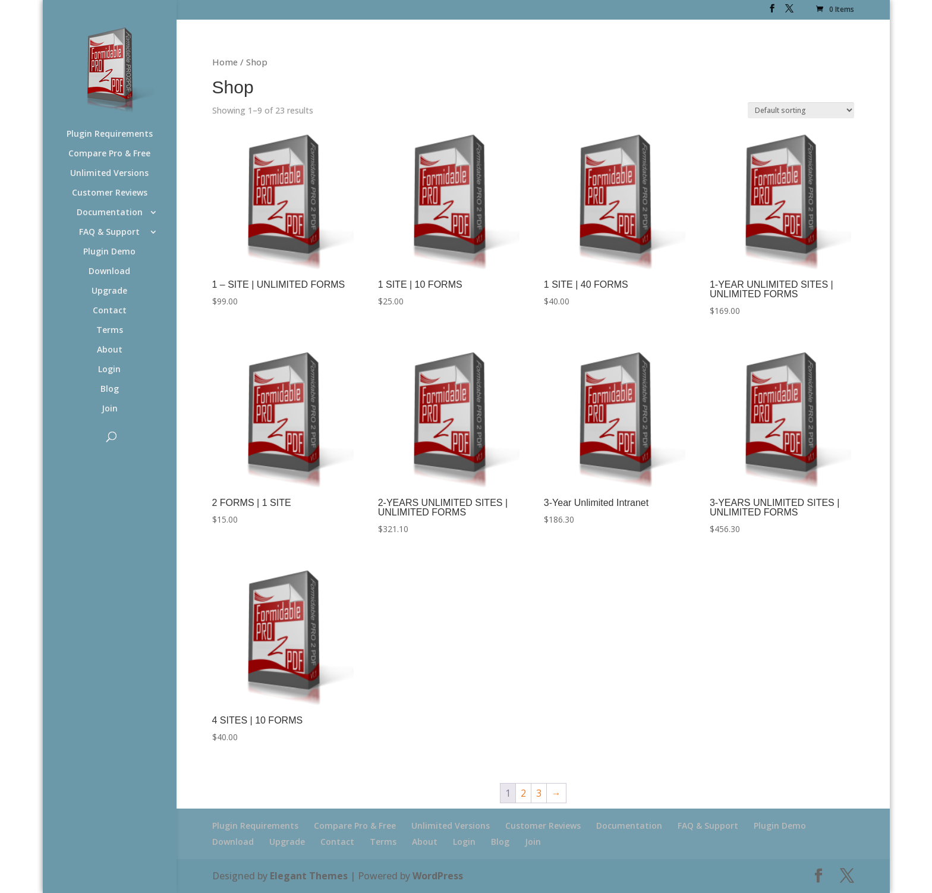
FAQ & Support (109, 232)
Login (109, 370)
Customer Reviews (109, 193)
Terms (109, 330)
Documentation (110, 213)
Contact (110, 311)
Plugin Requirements (110, 134)
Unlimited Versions (109, 173)
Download (109, 271)
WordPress (438, 875)
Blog (109, 389)
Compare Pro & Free (109, 154)
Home (225, 62)
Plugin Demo (109, 252)
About (109, 350)
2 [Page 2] (523, 793)
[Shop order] (801, 110)
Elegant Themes (309, 875)
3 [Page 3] (538, 793)
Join (110, 409)
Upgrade (109, 291)
